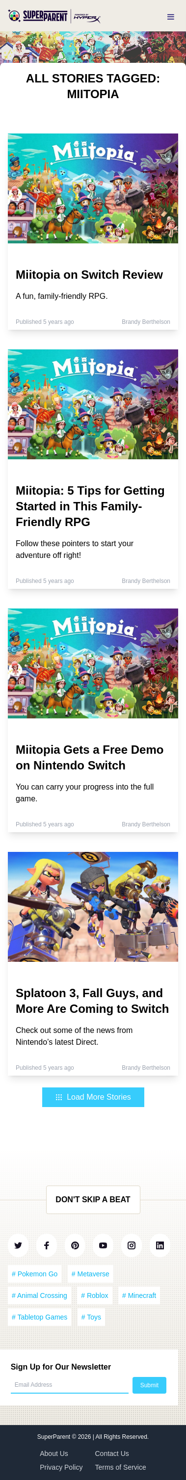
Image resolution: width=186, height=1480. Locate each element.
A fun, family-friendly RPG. (62, 296)
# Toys (91, 1317)
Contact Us (112, 1453)
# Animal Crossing (39, 1295)
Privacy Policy (61, 1467)
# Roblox (94, 1295)
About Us (54, 1453)
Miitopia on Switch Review (89, 274)
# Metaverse (90, 1274)
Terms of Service (120, 1467)
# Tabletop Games (39, 1317)
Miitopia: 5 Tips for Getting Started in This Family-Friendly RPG (90, 506)
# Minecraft (139, 1295)
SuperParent (54, 1436)
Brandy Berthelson (146, 321)
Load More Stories (93, 1097)
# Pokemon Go (34, 1274)
